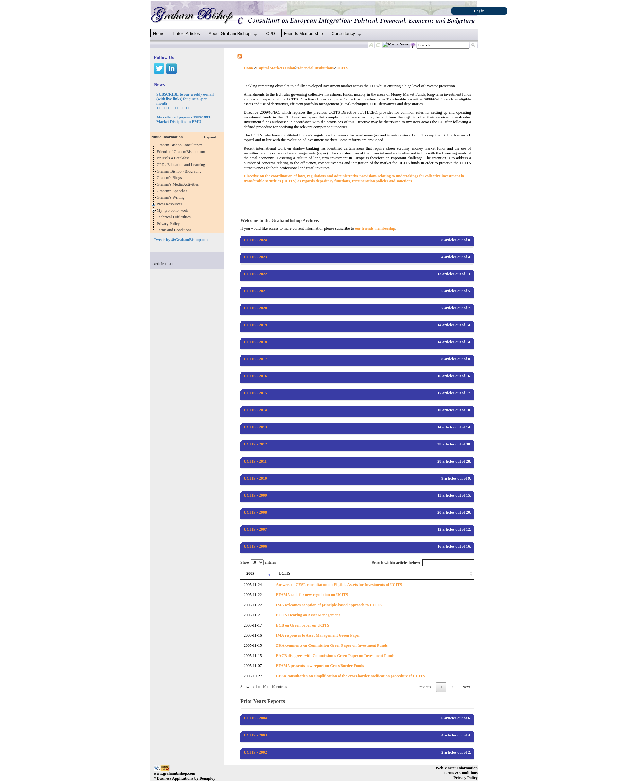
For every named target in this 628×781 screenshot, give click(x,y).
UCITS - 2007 (255, 529)
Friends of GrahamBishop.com (182, 151)
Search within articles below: (423, 562)
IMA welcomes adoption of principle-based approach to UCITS (328, 605)
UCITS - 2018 (255, 342)
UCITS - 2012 (255, 444)
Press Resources (170, 204)
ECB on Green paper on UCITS (302, 625)
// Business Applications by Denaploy (184, 778)
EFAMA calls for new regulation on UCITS (312, 594)
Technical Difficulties (175, 217)
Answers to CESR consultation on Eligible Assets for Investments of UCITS (339, 584)
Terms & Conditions (461, 773)
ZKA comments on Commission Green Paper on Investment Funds (332, 645)
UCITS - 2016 (255, 376)
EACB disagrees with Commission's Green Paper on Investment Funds (335, 655)
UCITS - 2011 (255, 461)
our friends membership (375, 228)
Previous (424, 687)
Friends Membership (303, 33)
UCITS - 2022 (255, 274)
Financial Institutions (316, 68)
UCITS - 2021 (255, 291)
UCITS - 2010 (255, 478)
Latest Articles (186, 33)
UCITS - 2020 (255, 308)
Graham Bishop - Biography (180, 171)
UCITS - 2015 (255, 393)
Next (466, 687)
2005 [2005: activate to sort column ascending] (250, 573)
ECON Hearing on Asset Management (308, 615)
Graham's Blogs (170, 177)
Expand (210, 137)
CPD (270, 33)
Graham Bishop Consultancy (180, 145)
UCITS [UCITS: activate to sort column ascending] (284, 573)
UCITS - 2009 (255, 495)
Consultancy (343, 33)
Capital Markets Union (275, 68)
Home (159, 33)
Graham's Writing (171, 197)
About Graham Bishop (230, 33)
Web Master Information (457, 768)
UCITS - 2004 (255, 718)
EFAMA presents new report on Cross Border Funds (320, 665)
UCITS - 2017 (255, 359)
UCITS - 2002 (255, 752)
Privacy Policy (169, 223)
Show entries (258, 562)
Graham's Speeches (173, 191)
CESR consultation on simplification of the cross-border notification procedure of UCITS (350, 676)
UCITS (342, 68)
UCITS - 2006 (255, 546)
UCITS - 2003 (255, 735)
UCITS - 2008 (255, 512)
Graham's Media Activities (179, 184)
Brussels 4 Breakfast (174, 158)
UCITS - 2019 (255, 325)
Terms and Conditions (175, 230)
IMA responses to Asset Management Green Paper (318, 635)
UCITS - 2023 (255, 257)
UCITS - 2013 (255, 427)
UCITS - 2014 (255, 410)
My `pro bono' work (173, 210)
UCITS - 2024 (255, 240)
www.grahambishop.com (174, 773)
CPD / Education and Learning (182, 164)
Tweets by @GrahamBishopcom (181, 239)
